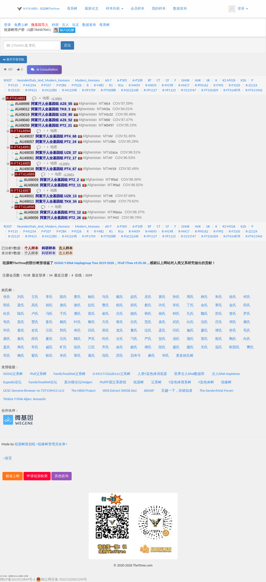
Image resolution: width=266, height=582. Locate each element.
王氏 (34, 297)
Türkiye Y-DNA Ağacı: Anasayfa (24, 399)
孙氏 (176, 297)
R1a (120, 85)
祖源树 (138, 382)
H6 (111, 196)
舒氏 (232, 330)
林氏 (204, 297)
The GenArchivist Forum (216, 390)
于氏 (63, 313)
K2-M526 (229, 80)
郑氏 (133, 305)
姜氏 (49, 322)
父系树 (156, 382)
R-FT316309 (209, 90)
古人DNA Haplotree (226, 374)
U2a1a (113, 152)
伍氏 (147, 330)
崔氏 (105, 313)
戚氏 (49, 347)
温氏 (218, 347)
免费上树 (21, 25)
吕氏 (119, 313)
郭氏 (6, 305)
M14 (107, 103)
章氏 (77, 355)
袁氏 (162, 322)
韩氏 (147, 313)
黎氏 (91, 322)
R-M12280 (49, 90)
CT (158, 80)
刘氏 (20, 297)
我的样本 (159, 8)
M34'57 (109, 125)
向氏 (246, 339)
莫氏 (91, 313)
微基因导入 (39, 25)
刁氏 (133, 339)
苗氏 (20, 322)
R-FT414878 (232, 90)
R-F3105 (234, 85)
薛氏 (34, 339)
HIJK (198, 80)
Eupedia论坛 (12, 382)
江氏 (91, 347)
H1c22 (108, 114)
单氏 (77, 330)
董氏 (133, 330)
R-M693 (150, 85)
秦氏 (20, 339)
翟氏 (34, 355)
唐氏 (63, 305)
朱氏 (218, 297)
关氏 (204, 347)
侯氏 (162, 313)
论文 (75, 25)
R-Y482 (99, 85)
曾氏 (232, 313)
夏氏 (49, 339)
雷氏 (204, 339)
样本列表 (114, 8)
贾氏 (34, 322)
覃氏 (218, 305)
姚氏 (133, 313)
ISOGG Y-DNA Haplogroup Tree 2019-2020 (84, 263)
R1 (111, 85)
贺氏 (162, 339)
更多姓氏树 (184, 355)
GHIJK (186, 80)
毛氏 (246, 330)
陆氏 (20, 313)
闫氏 (176, 330)
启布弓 (135, 355)
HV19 (112, 169)
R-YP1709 (89, 90)
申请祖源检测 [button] (37, 476)
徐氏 (232, 297)
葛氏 (91, 355)
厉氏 (119, 355)
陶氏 (232, 339)
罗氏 (246, 313)
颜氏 (190, 347)
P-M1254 (29, 85)
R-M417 (183, 85)
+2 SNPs (56, 98)
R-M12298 (69, 90)
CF (167, 80)
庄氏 (218, 322)
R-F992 (219, 85)
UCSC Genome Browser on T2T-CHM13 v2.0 (33, 390)
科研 (55, 25)
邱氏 (91, 330)
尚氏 (105, 339)
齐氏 (105, 347)
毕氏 (6, 330)
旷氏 (63, 347)
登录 (238, 9)
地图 (45, 98)
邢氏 (63, 330)
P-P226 (77, 85)
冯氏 (49, 313)
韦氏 (6, 322)
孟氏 (162, 330)
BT (149, 80)
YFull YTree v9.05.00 (131, 263)
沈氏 (204, 322)
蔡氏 (147, 305)
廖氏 (204, 330)
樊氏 (250, 347)
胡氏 (49, 305)
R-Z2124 (251, 85)
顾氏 (77, 339)
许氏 (162, 305)
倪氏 (105, 355)
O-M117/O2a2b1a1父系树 (111, 374)
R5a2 (114, 179)
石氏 (63, 339)
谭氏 (218, 330)
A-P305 (122, 80)
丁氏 (190, 305)
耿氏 (49, 355)
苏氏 (218, 313)
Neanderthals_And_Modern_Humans (43, 80)
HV (111, 136)
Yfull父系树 (38, 374)
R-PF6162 (201, 85)
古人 (65, 25)
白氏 (190, 322)
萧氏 (77, 297)
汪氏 (49, 330)
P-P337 (46, 85)
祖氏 (77, 347)
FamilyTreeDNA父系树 (69, 374)
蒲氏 (190, 339)
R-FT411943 (254, 90)
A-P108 (137, 80)
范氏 (147, 322)
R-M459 (134, 85)
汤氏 (176, 339)
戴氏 (119, 297)
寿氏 (20, 347)
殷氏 (218, 339)
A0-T (108, 80)
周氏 (190, 297)
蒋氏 (119, 322)
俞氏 (119, 347)
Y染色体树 (206, 382)
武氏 (176, 322)
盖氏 (6, 347)
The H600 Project (83, 390)
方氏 (105, 322)
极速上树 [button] (13, 476)
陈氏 (63, 297)
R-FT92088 (108, 90)
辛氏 (34, 347)
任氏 (133, 322)
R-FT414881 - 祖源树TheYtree (41, 8)
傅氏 (147, 347)
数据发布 (180, 8)
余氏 (204, 305)
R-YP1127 (150, 90)
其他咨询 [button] (61, 476)
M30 (107, 120)
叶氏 (77, 322)
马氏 (105, 297)
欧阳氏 (234, 347)
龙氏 (119, 330)
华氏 (165, 355)
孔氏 (190, 313)
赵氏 (133, 297)
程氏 (119, 305)
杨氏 (91, 297)
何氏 (246, 297)
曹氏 (105, 305)
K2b (243, 80)
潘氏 (77, 313)
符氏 (6, 355)
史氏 (34, 330)
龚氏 (6, 339)
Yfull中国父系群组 (113, 382)
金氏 (232, 305)
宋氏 (176, 305)
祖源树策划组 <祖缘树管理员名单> (41, 444)
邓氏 (232, 322)
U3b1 (112, 141)
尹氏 (91, 339)
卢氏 (34, 313)
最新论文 (92, 8)
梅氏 (20, 355)
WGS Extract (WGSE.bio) (120, 390)
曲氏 (133, 347)
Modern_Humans (87, 80)
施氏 (190, 330)
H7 (110, 158)
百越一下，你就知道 (176, 390)
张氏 (6, 297)
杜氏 (6, 313)
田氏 (246, 305)
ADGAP (149, 390)
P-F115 (13, 85)
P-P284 (61, 85)
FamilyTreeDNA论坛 (43, 382)
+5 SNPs (64, 163)
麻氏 (151, 355)
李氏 (49, 297)
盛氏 (176, 347)
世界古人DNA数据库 (189, 374)
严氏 (147, 339)
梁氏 (20, 305)
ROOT (8, 80)
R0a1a (117, 212)
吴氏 (147, 297)
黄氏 (162, 297)
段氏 (162, 347)
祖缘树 (226, 382)
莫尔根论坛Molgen (78, 382)
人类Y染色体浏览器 (152, 374)
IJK (208, 80)
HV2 (116, 217)
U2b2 (112, 201)
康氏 (246, 322)
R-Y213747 (188, 90)
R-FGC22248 (129, 90)
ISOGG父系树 (13, 374)
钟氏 (176, 313)
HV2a (106, 109)
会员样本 (137, 8)
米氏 (63, 355)
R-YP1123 (169, 90)
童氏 (20, 330)
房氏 (105, 330)
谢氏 (77, 305)
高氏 (34, 305)
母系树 (72, 8)
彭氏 (91, 305)
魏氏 (204, 313)
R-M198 (167, 85)
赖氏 (63, 322)
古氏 (119, 339)
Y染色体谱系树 (180, 382)
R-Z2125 (14, 90)
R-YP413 (31, 90)
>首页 (7, 458)
